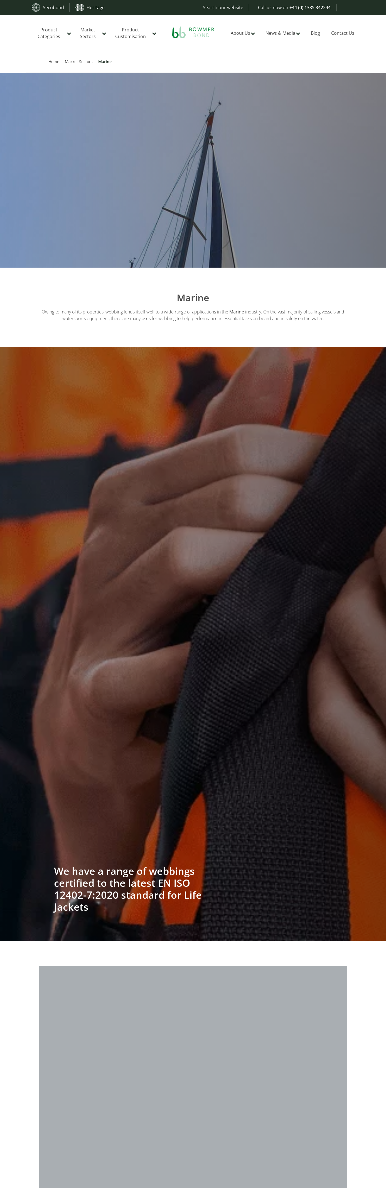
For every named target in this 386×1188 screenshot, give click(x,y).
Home (53, 61)
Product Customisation (130, 33)
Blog (315, 33)
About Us (240, 33)
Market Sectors (88, 33)
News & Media (280, 33)
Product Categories (49, 33)
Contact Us (342, 33)
